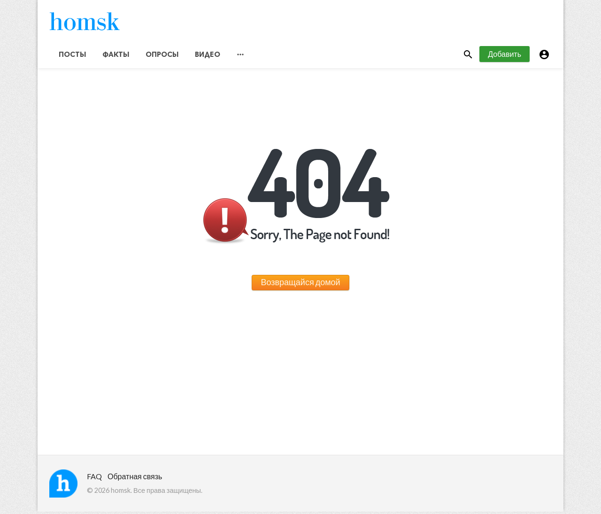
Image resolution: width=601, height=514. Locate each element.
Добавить (504, 55)
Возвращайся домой (300, 284)
